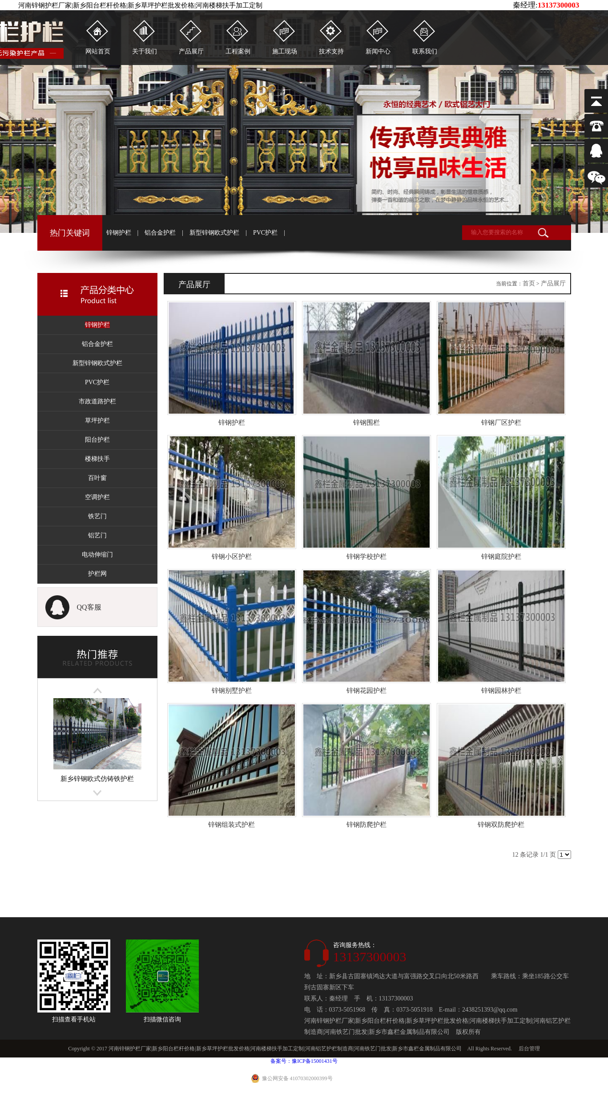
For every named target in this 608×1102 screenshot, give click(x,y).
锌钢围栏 (366, 422)
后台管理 (529, 1048)
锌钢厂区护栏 (501, 422)
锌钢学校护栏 (366, 556)
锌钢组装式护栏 (231, 824)
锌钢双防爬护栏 (501, 824)
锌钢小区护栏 (232, 556)
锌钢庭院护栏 (501, 556)
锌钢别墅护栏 (232, 690)
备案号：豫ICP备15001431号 (304, 1061)
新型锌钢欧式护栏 (214, 232)
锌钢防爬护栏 (366, 824)
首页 (529, 283)
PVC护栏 (265, 232)
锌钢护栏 (118, 232)
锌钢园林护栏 (501, 690)
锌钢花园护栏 (366, 690)
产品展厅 (553, 283)
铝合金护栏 (160, 232)
